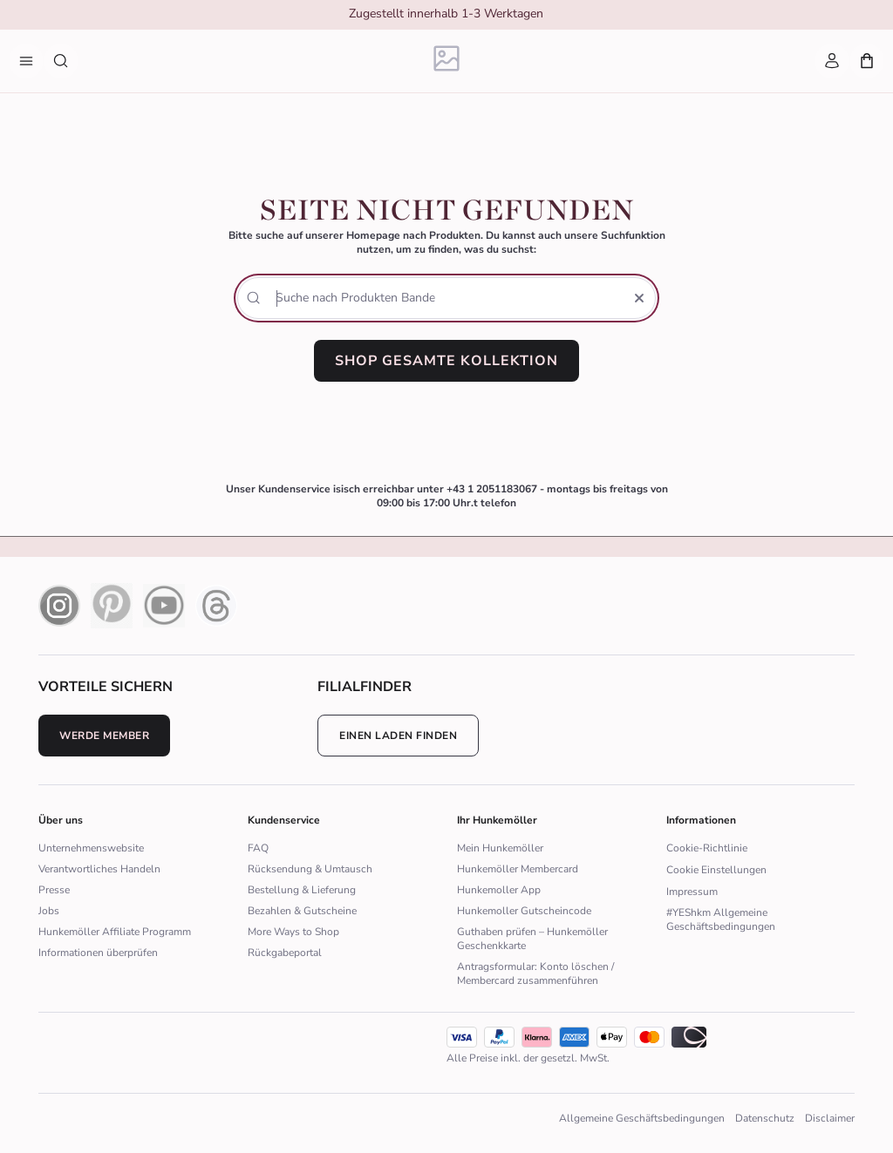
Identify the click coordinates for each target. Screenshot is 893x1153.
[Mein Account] (832, 61)
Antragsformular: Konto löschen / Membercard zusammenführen (535, 973)
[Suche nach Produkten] (61, 61)
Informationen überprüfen (98, 953)
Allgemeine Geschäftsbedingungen (642, 1118)
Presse (54, 890)
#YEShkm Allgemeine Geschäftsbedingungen (720, 919)
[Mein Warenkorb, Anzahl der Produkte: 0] (866, 61)
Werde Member (104, 736)
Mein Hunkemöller (500, 848)
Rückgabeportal (285, 953)
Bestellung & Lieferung (302, 890)
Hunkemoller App (499, 890)
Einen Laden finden (398, 736)
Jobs (48, 911)
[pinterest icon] (112, 606)
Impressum (692, 892)
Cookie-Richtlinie (706, 848)
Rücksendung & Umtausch (310, 869)
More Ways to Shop (293, 932)
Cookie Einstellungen (716, 870)
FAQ (258, 848)
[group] (445, 16)
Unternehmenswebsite (91, 848)
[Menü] (26, 61)
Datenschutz (764, 1118)
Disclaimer (830, 1118)
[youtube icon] (164, 606)
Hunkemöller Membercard (517, 869)
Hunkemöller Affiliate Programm (114, 932)
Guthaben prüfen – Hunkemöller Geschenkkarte (532, 939)
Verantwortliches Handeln (99, 869)
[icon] (574, 1037)
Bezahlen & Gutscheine (302, 911)
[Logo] (447, 61)
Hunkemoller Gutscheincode (524, 911)
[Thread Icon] (216, 606)
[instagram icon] (59, 606)
